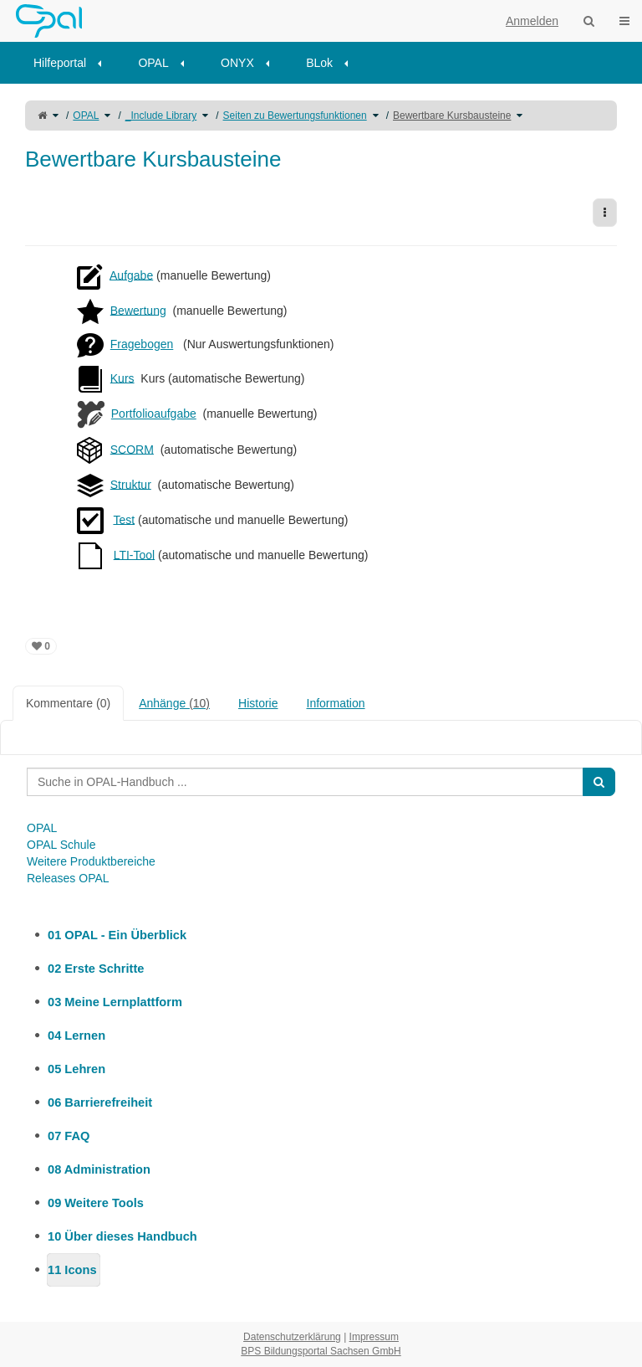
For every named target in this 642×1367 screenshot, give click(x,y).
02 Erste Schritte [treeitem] (96, 968)
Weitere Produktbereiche (91, 861)
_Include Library (160, 115)
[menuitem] (73, 63)
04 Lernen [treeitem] (76, 1035)
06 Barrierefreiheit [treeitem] (100, 1102)
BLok (319, 62)
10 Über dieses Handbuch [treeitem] (122, 1236)
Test (124, 519)
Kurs (122, 377)
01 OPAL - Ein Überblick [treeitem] (117, 935)
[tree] (321, 1102)
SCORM (132, 448)
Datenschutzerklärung (292, 1337)
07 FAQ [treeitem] (68, 1136)
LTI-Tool (134, 554)
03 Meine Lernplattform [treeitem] (115, 1002)
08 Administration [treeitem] (99, 1169)
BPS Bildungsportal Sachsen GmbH (320, 1351)
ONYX (237, 62)
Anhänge (174, 703)
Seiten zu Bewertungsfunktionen (295, 115)
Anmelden (532, 21)
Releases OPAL (68, 878)
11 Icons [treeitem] (72, 1270)
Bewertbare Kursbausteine (452, 115)
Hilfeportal (59, 62)
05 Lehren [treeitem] (76, 1069)
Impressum (374, 1337)
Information (336, 703)
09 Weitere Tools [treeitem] (96, 1203)
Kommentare (68, 703)
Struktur (130, 484)
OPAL (153, 62)
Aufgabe (131, 274)
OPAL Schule (61, 844)
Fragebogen (142, 344)
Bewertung (138, 309)
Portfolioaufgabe (153, 413)
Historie (258, 703)
